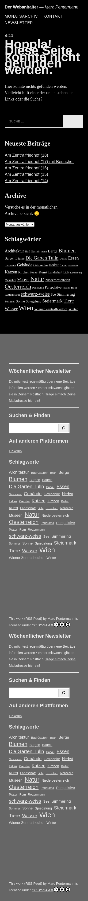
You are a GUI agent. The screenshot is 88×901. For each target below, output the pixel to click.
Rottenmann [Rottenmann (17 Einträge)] (12, 294)
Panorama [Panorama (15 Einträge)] (38, 287)
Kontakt (53, 16)
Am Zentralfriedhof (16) (26, 168)
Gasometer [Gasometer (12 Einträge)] (10, 265)
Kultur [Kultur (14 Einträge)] (34, 272)
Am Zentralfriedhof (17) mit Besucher (39, 161)
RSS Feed (33, 618)
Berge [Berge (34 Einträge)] (52, 251)
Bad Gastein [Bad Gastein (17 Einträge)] (32, 251)
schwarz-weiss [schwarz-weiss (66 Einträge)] (35, 294)
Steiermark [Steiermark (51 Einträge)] (52, 300)
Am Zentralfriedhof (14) (26, 180)
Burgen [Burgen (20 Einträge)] (9, 258)
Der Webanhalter (21, 7)
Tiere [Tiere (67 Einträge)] (69, 301)
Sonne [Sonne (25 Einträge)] (20, 301)
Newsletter (19, 23)
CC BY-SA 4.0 (51, 624)
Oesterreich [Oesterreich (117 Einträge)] (18, 286)
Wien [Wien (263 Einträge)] (26, 308)
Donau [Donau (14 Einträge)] (63, 258)
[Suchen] (63, 428)
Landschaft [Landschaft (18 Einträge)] (55, 272)
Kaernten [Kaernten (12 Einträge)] (73, 265)
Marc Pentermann (61, 618)
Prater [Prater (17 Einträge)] (66, 287)
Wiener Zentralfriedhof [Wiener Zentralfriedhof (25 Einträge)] (50, 309)
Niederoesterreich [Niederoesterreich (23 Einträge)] (57, 280)
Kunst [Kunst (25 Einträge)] (43, 272)
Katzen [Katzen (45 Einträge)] (11, 271)
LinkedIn (15, 451)
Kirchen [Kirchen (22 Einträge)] (23, 272)
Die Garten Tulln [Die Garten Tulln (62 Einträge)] (42, 257)
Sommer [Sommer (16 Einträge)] (10, 301)
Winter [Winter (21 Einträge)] (73, 309)
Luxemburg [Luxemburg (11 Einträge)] (76, 272)
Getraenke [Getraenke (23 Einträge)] (40, 265)
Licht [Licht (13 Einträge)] (66, 272)
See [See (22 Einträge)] (53, 294)
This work (16, 618)
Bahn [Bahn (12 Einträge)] (44, 251)
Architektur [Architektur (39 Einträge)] (14, 251)
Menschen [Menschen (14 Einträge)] (10, 280)
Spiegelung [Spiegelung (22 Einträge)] (33, 301)
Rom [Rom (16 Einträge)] (74, 287)
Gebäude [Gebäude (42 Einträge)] (24, 265)
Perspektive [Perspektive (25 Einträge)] (53, 287)
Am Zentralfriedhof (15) (26, 174)
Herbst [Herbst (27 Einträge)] (54, 265)
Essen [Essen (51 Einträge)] (73, 258)
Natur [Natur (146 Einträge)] (37, 279)
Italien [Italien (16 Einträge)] (63, 265)
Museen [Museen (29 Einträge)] (23, 280)
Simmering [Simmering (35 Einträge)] (66, 294)
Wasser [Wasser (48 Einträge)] (11, 308)
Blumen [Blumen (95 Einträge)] (67, 250)
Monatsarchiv (21, 16)
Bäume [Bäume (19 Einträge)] (19, 258)
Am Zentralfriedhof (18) (26, 155)
